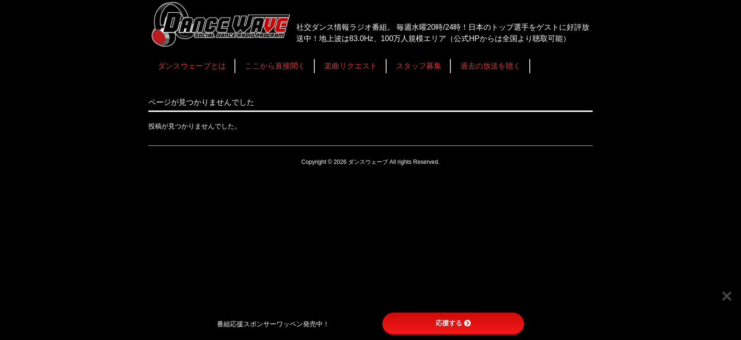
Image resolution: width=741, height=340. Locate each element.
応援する (453, 323)
